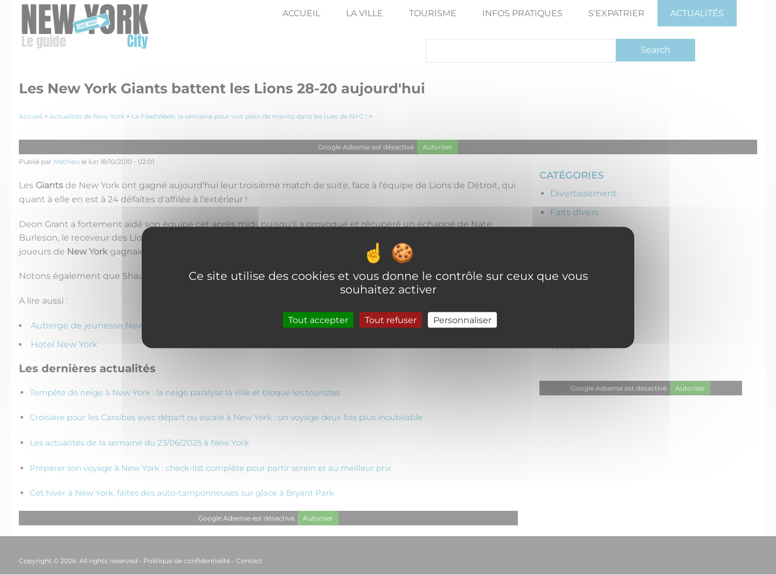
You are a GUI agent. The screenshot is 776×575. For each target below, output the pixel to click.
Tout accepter (318, 319)
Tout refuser (391, 319)
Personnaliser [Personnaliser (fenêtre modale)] (462, 319)
